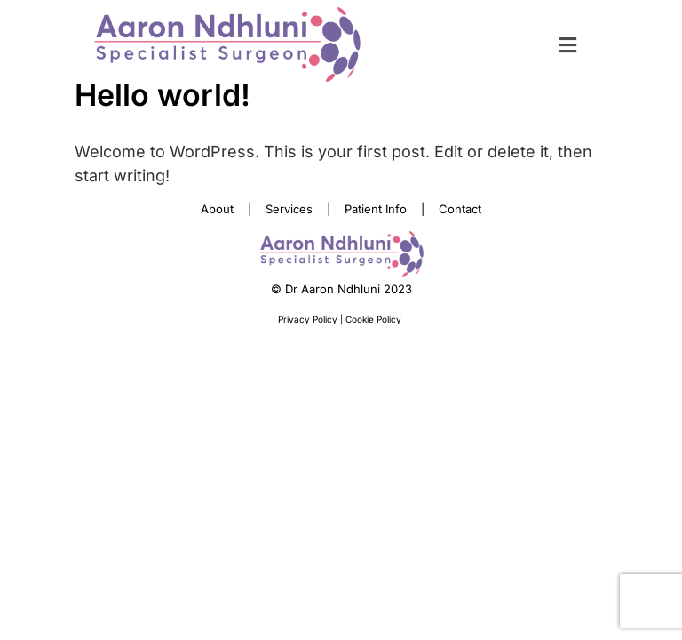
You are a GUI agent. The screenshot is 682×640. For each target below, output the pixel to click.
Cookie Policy (374, 319)
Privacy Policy (309, 319)
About (217, 209)
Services (289, 209)
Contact (460, 209)
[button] (568, 44)
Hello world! (162, 94)
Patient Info (376, 209)
